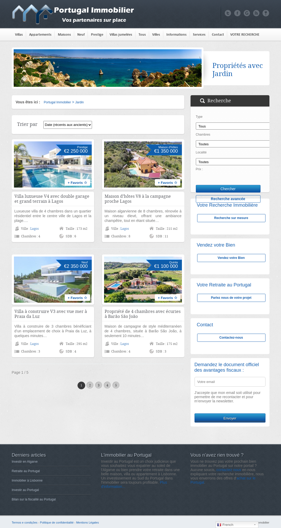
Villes (156, 34)
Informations (176, 34)
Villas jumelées (121, 34)
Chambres (203, 134)
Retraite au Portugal (26, 471)
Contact (218, 34)
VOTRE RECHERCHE (244, 34)
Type (199, 117)
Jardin (79, 102)
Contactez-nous (231, 337)
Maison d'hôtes (168, 147)
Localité (201, 152)
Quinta (173, 262)
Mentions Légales (87, 522)
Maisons (64, 34)
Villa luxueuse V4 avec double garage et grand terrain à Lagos (51, 199)
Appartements (40, 34)
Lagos (34, 229)
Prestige (97, 34)
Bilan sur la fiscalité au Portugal (34, 499)
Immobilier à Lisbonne (27, 480)
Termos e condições (25, 522)
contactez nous (228, 470)
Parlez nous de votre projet (231, 298)
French (225, 525)
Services (199, 34)
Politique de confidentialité (57, 522)
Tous (142, 34)
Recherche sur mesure (231, 218)
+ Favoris (77, 183)
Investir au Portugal (25, 490)
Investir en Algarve (25, 461)
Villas (19, 34)
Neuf (81, 34)
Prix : (199, 169)
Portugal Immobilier (57, 102)
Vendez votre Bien (231, 258)
